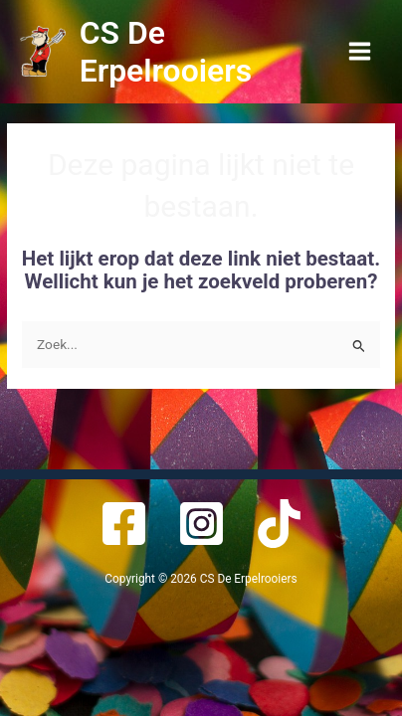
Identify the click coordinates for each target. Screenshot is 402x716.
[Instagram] (201, 523)
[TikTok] (279, 523)
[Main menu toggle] (360, 52)
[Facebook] (124, 523)
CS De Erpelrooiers (166, 52)
